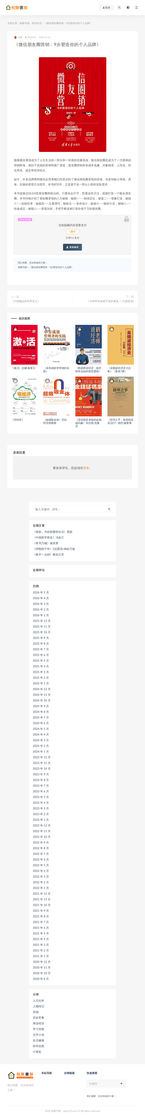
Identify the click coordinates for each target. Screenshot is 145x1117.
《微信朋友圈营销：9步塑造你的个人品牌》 (51, 267)
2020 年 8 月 (41, 978)
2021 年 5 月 (41, 933)
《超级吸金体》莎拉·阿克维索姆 (55, 421)
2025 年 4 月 (41, 666)
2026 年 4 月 (41, 598)
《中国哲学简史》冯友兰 (48, 537)
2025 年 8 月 (41, 643)
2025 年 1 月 (41, 683)
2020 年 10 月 (42, 973)
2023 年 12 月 (42, 757)
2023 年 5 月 (41, 797)
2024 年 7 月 (41, 717)
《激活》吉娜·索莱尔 (23, 368)
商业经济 (37, 23)
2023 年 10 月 (42, 768)
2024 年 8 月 (41, 711)
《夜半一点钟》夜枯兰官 (48, 554)
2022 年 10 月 (42, 836)
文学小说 (38, 1034)
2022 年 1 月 (41, 888)
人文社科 (38, 1000)
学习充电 (38, 1029)
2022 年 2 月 (41, 882)
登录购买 (72, 247)
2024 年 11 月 (42, 694)
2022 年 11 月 (42, 831)
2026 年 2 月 (41, 609)
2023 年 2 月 (41, 814)
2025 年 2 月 (41, 677)
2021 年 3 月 (41, 944)
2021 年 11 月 (42, 899)
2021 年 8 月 (41, 916)
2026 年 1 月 (41, 615)
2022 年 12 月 (42, 825)
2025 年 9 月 (41, 637)
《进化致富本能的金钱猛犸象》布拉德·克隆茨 (88, 423)
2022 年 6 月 (41, 859)
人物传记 (38, 1006)
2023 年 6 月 (41, 791)
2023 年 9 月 (41, 774)
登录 (86, 468)
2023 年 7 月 (41, 785)
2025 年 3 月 (41, 672)
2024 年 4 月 (41, 734)
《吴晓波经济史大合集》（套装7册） (119, 369)
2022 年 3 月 (41, 876)
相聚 (18, 37)
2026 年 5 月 (41, 592)
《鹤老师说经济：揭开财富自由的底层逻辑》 (88, 369)
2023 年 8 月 (41, 780)
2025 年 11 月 (42, 626)
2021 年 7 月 (41, 922)
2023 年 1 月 (41, 819)
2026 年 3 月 (41, 603)
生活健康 (38, 1040)
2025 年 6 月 (41, 655)
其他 (36, 1012)
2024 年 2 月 (41, 745)
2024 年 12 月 (42, 689)
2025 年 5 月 (41, 660)
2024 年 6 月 (41, 723)
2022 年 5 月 (41, 865)
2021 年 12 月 (42, 893)
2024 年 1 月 (41, 751)
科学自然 (38, 1046)
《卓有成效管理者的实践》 (56, 369)
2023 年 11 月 (42, 762)
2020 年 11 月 (42, 967)
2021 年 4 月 (41, 939)
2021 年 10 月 (42, 905)
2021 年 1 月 (41, 956)
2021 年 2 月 (41, 950)
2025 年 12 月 (42, 620)
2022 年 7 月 (41, 853)
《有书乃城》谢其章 (45, 543)
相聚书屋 (24, 23)
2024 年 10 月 (42, 700)
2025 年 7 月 (41, 649)
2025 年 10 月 (42, 632)
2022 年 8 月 (41, 848)
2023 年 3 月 (41, 808)
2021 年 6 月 (41, 927)
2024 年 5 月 (41, 728)
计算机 (37, 1051)
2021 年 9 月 (41, 910)
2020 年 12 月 (42, 961)
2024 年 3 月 (41, 740)
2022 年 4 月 (41, 870)
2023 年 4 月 (41, 802)
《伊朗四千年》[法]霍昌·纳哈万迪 (54, 548)
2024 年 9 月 (41, 706)
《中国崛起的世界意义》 (25, 301)
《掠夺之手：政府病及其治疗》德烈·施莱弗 (120, 421)
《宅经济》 (17, 419)
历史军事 (38, 1017)
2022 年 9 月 (41, 842)
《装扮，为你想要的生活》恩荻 (52, 531)
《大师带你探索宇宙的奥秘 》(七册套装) (110, 301)
